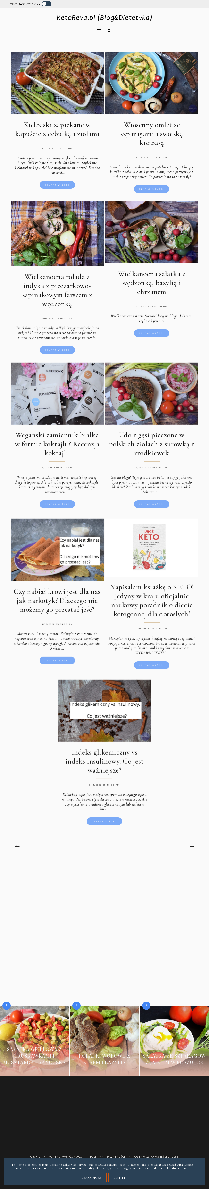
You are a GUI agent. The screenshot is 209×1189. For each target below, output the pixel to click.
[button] (54, 27)
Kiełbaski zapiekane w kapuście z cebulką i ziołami (57, 129)
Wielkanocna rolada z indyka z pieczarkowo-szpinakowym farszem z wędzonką (57, 296)
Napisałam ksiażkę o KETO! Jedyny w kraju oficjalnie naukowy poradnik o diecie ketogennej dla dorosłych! (152, 607)
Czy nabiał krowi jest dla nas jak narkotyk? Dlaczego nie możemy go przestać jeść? (57, 606)
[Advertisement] (104, 902)
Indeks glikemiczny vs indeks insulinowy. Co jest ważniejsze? (104, 767)
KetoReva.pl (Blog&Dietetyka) (104, 18)
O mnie (35, 1156)
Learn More (91, 1177)
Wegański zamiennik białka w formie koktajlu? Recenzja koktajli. (57, 450)
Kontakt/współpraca (65, 1156)
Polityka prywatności (107, 1156)
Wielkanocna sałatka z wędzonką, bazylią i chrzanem (151, 288)
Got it (119, 1177)
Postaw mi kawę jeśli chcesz (156, 1156)
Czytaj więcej (57, 185)
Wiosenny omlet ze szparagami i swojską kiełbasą (151, 133)
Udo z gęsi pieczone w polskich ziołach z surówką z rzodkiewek (151, 450)
